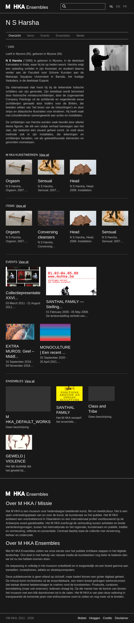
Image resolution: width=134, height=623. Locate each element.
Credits (107, 618)
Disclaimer (121, 618)
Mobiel (82, 618)
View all (44, 154)
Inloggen (94, 618)
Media (80, 35)
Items (30, 35)
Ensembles (63, 35)
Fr (125, 6)
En (118, 6)
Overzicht (15, 35)
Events (45, 35)
